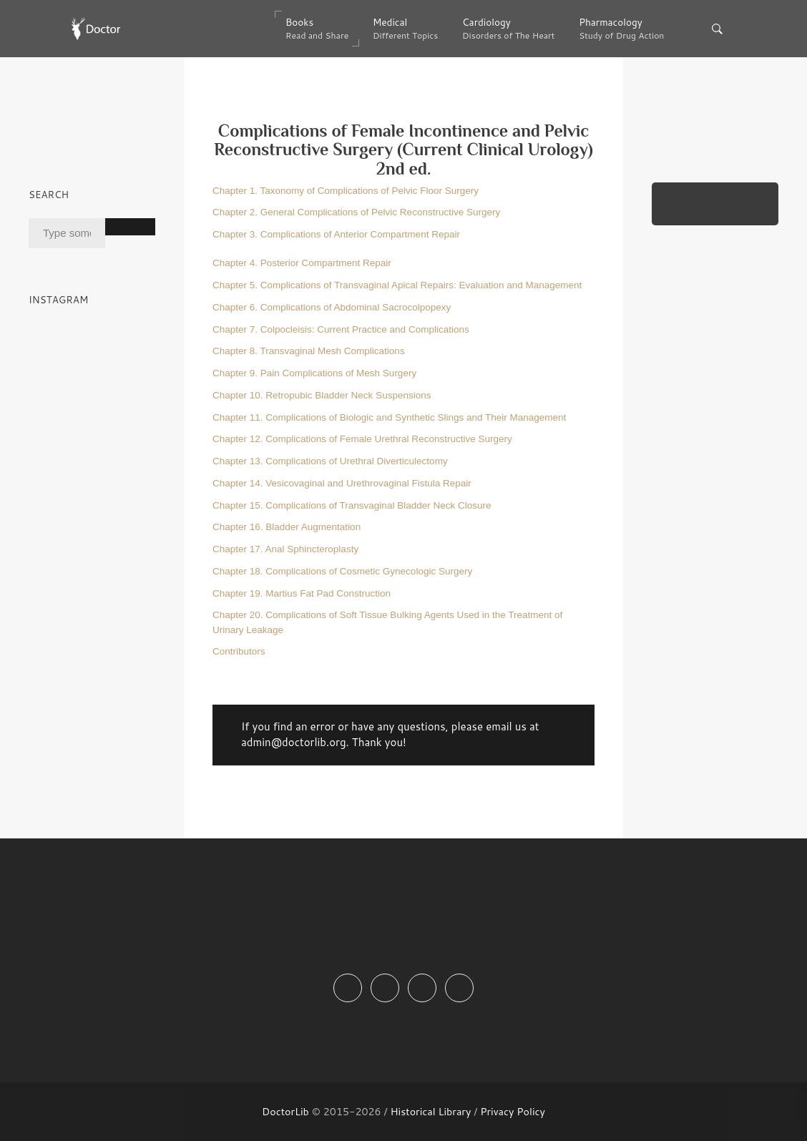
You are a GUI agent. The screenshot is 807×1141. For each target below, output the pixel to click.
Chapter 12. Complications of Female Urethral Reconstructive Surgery (362, 439)
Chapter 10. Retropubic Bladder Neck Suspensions (321, 395)
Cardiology (508, 28)
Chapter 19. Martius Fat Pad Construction (301, 593)
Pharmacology (621, 28)
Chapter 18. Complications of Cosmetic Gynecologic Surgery (342, 571)
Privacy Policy (512, 1111)
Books (316, 28)
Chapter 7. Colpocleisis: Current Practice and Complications (340, 329)
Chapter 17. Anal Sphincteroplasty (285, 549)
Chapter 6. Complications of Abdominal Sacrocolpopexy (331, 307)
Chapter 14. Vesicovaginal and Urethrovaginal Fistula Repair (341, 483)
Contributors (238, 651)
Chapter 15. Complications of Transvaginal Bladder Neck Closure (351, 505)
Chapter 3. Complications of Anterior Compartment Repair (336, 234)
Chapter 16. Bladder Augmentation (286, 526)
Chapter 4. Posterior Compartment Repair (301, 263)
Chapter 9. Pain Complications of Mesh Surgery (314, 373)
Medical (405, 28)
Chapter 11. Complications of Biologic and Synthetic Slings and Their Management (389, 417)
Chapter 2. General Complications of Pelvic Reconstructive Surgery (356, 212)
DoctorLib (285, 1111)
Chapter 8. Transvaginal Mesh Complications (308, 351)
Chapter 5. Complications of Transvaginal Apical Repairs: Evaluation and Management (397, 285)
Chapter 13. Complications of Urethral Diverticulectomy (330, 461)
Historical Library (430, 1111)
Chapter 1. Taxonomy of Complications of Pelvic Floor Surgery (345, 190)
